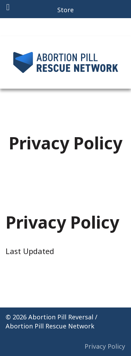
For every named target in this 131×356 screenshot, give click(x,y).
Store (65, 10)
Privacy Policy (105, 346)
